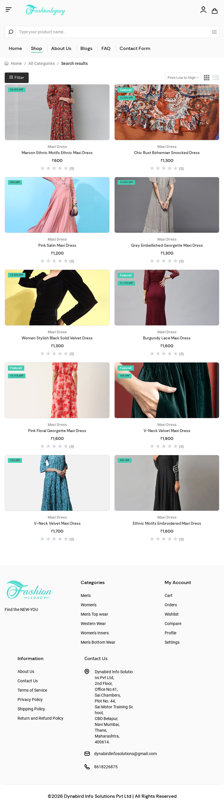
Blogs (86, 48)
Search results (74, 63)
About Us (61, 48)
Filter (16, 77)
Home (15, 48)
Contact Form (135, 48)
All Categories (41, 63)
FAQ (106, 48)
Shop (36, 48)
